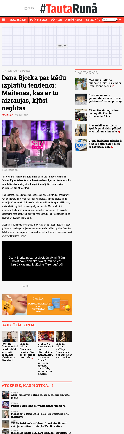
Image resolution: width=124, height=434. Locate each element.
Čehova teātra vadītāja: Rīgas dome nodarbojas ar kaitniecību (64, 350)
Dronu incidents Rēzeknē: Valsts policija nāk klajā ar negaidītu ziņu (105, 143)
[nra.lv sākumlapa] (29, 8)
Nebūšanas (73, 19)
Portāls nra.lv (7, 115)
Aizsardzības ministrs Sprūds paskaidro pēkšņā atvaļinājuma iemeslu (105, 128)
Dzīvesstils (39, 19)
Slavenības (18, 19)
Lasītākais (86, 72)
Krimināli (93, 19)
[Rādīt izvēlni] (3, 19)
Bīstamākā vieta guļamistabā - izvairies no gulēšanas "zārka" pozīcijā (105, 98)
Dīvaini (56, 19)
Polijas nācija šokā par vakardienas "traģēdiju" (38, 405)
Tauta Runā (12, 70)
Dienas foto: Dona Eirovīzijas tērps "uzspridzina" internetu (40, 415)
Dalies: (25, 286)
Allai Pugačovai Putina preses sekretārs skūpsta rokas (40, 396)
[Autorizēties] (121, 19)
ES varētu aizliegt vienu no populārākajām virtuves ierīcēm (104, 113)
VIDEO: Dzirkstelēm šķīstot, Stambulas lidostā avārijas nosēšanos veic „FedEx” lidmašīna (39, 425)
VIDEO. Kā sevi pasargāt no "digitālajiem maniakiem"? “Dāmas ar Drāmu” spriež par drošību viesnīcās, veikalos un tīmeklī (46, 358)
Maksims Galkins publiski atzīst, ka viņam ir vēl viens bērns (105, 83)
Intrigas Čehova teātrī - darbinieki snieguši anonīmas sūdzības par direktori (10, 352)
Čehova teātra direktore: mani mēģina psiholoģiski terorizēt (27, 350)
